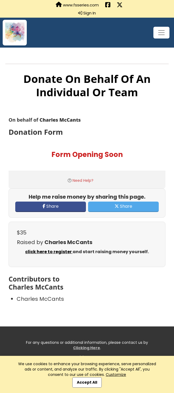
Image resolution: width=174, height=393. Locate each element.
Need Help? (83, 180)
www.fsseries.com (77, 5)
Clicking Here (86, 347)
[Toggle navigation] (161, 32)
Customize (116, 374)
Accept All (87, 382)
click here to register (49, 252)
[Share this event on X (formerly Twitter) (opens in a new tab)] (120, 5)
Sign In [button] (87, 13)
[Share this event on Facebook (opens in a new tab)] (107, 5)
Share (51, 206)
